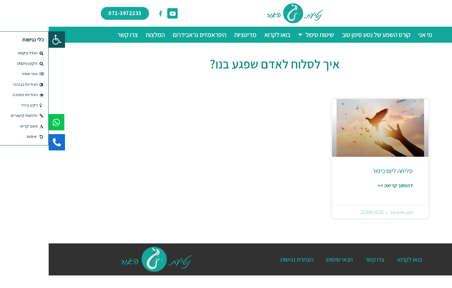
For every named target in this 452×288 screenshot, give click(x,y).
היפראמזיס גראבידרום (151, 34)
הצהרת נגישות (248, 259)
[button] (8, 39)
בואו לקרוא (229, 34)
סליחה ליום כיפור (344, 171)
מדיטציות (197, 34)
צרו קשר (79, 34)
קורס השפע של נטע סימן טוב (327, 34)
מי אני (377, 34)
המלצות (106, 34)
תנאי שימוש (290, 259)
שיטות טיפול (267, 35)
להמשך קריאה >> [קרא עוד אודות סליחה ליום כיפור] (346, 185)
